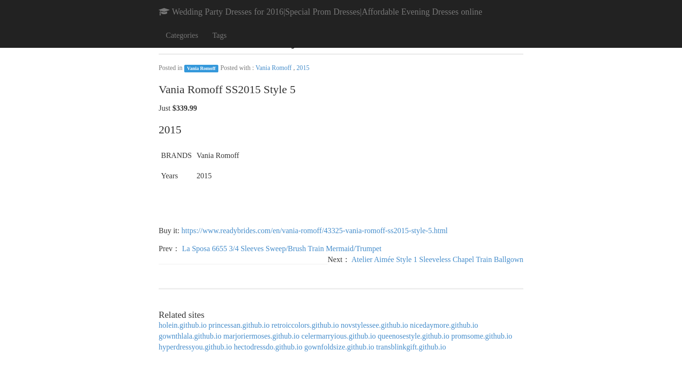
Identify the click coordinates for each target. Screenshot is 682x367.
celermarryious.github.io (338, 336)
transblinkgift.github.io (411, 347)
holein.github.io (182, 325)
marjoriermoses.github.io (261, 336)
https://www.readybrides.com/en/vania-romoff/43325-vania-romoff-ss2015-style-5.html (314, 231)
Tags (219, 35)
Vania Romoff (201, 68)
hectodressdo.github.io (268, 347)
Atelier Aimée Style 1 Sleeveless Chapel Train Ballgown (437, 259)
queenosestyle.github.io (413, 336)
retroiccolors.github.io (305, 325)
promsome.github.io (481, 336)
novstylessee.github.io (374, 325)
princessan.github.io (238, 325)
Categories (182, 35)
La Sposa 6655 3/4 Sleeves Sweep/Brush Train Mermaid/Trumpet (281, 249)
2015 (302, 67)
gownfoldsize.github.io (340, 347)
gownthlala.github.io (190, 336)
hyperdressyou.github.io (195, 347)
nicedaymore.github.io (444, 325)
